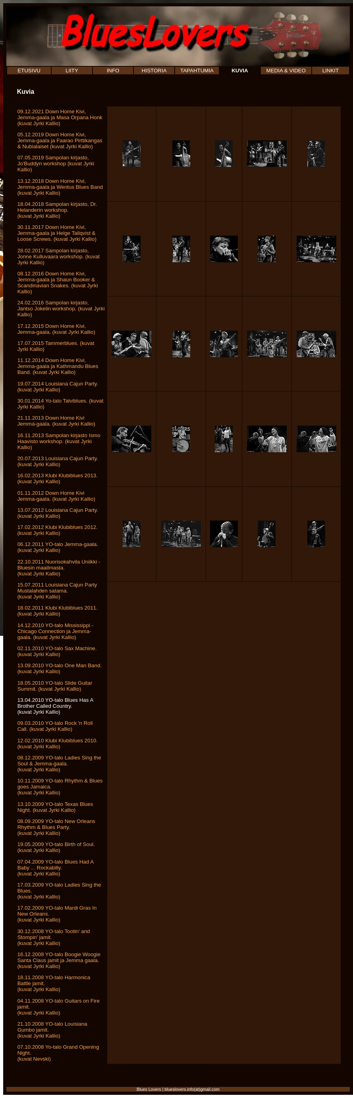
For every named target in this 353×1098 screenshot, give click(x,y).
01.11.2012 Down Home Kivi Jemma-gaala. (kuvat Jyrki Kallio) (56, 496)
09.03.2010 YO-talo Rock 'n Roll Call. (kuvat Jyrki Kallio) (55, 726)
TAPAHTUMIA (197, 71)
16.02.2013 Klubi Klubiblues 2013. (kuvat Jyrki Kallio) (57, 478)
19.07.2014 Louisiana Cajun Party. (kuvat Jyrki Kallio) (57, 387)
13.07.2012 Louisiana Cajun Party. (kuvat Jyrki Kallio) (57, 513)
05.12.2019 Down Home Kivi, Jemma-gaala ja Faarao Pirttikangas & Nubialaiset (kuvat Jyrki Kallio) (59, 140)
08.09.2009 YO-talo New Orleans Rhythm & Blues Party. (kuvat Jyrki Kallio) (56, 827)
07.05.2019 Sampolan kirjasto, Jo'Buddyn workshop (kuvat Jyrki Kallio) (56, 163)
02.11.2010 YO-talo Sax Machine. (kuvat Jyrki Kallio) (57, 651)
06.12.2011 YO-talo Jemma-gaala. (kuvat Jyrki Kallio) (57, 547)
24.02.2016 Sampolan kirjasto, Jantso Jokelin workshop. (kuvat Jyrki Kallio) (61, 309)
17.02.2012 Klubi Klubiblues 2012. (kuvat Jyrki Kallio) (57, 530)
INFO (113, 71)
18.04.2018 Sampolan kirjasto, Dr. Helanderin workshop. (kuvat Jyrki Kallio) (57, 210)
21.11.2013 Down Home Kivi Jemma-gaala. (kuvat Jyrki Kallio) (56, 421)
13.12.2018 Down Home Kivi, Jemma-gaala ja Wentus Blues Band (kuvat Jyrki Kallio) (60, 187)
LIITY (72, 71)
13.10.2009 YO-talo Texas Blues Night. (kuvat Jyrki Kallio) (55, 807)
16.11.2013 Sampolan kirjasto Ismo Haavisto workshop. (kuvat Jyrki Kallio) (58, 441)
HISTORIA (154, 71)
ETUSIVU (29, 71)
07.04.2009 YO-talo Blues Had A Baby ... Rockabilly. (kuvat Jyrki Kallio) (55, 868)
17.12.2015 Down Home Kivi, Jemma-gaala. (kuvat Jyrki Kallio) (56, 329)
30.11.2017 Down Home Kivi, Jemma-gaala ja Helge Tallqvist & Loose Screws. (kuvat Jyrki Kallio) (56, 233)
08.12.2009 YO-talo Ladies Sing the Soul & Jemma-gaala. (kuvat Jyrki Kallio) (59, 764)
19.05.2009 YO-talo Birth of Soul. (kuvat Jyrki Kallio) (56, 847)
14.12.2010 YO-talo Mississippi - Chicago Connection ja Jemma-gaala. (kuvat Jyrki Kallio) (55, 631)
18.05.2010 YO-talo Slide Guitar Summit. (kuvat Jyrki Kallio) (55, 686)
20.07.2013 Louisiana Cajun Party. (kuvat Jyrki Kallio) (57, 461)
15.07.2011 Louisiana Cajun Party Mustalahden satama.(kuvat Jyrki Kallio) (57, 591)
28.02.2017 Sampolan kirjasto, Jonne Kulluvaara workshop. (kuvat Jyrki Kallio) (58, 256)
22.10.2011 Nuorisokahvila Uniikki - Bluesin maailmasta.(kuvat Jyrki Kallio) (58, 568)
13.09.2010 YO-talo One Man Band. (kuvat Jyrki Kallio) (59, 668)
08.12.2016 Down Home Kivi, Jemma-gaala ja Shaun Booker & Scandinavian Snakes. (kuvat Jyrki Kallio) (57, 282)
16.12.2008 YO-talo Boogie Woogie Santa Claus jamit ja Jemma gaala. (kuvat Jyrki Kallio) (58, 960)
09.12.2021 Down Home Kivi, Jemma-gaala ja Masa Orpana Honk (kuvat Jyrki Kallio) (59, 117)
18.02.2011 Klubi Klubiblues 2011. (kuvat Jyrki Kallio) (57, 611)
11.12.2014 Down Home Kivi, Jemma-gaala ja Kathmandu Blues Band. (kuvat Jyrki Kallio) (57, 366)
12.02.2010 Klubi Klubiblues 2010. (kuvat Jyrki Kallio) (57, 743)
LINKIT (330, 71)
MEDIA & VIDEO (286, 71)
